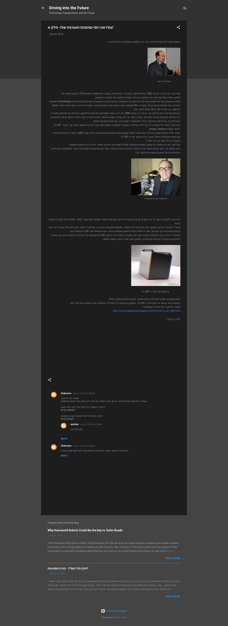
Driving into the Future (69, 8)
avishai (74, 424)
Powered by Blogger (114, 610)
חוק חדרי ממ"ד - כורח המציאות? (68, 568)
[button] (178, 27)
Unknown (66, 393)
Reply (64, 439)
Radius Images (121, 617)
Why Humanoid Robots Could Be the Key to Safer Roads (85, 530)
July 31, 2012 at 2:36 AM (84, 393)
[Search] (185, 9)
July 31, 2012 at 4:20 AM (91, 424)
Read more (173, 558)
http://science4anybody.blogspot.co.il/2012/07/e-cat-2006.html (146, 310)
